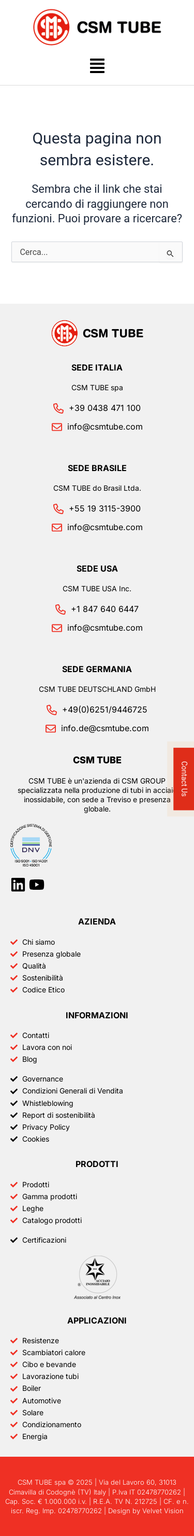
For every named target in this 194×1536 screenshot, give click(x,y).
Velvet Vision (163, 1510)
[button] (97, 67)
